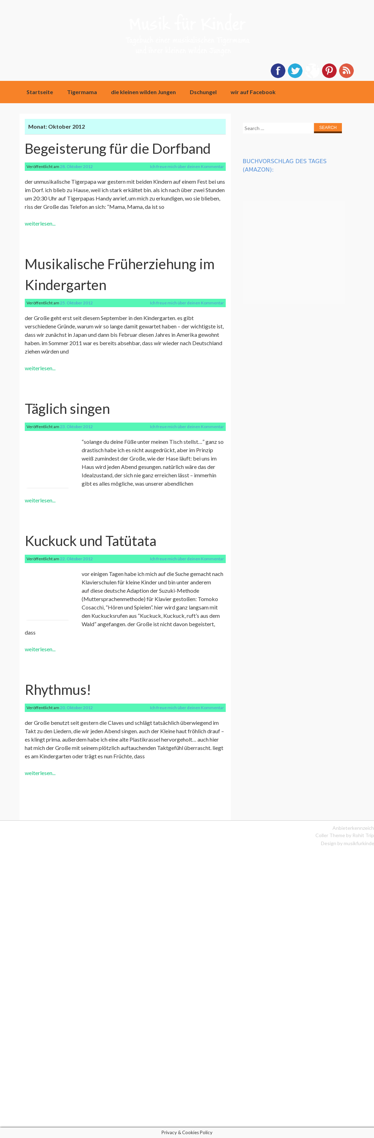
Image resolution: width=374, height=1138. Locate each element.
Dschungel (203, 92)
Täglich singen (67, 408)
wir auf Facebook (253, 92)
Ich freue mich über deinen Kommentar (187, 166)
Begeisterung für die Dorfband (118, 148)
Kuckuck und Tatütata (90, 540)
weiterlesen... (40, 223)
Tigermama (82, 92)
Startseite (40, 92)
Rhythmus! (58, 689)
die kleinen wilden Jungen (143, 92)
